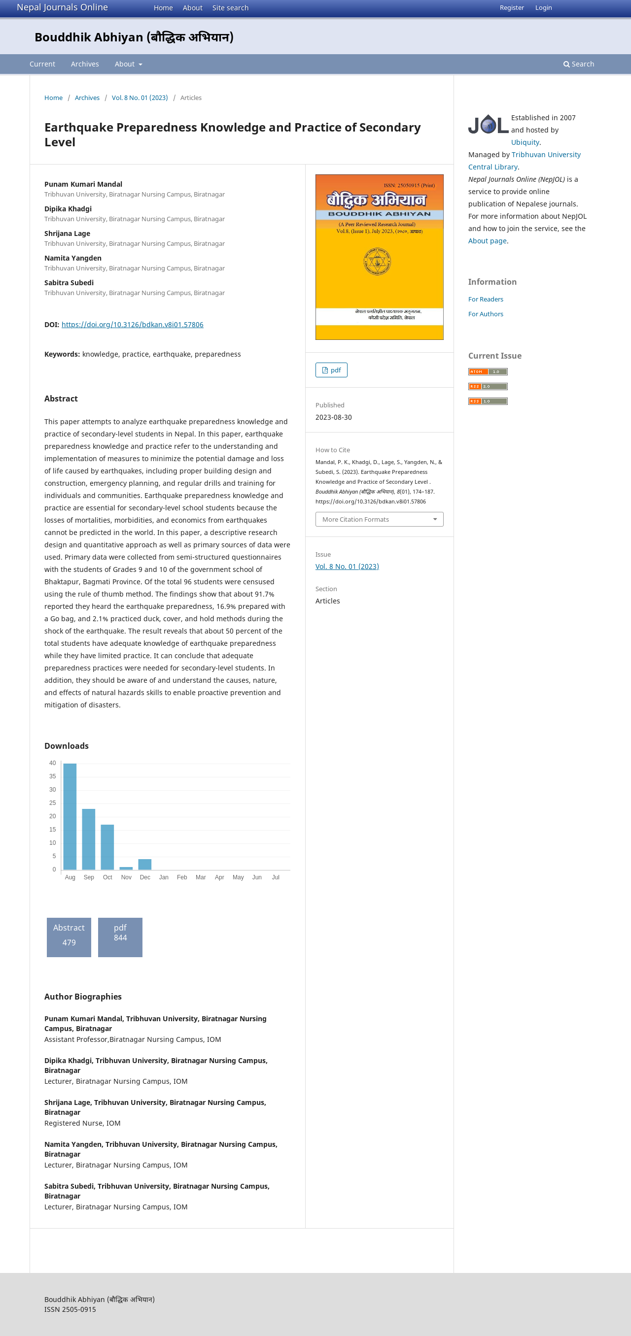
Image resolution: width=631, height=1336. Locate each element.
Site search (230, 7)
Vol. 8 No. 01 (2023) (140, 97)
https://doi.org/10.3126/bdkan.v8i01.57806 (133, 324)
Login (543, 7)
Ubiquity (525, 142)
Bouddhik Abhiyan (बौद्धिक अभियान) (134, 37)
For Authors (485, 313)
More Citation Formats (355, 519)
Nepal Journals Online (62, 7)
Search (579, 63)
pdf (335, 370)
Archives (85, 63)
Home (163, 7)
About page (487, 240)
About (193, 7)
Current (42, 63)
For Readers (485, 299)
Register (512, 7)
